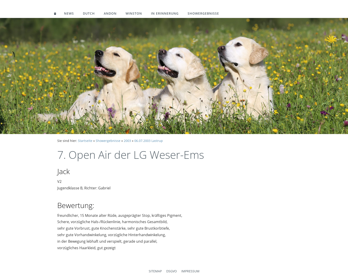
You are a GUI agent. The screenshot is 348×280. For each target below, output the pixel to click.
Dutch (89, 13)
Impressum (190, 271)
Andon (110, 13)
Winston (134, 13)
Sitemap (155, 271)
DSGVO (171, 271)
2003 (127, 141)
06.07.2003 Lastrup (148, 141)
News (69, 13)
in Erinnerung (165, 13)
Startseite (85, 141)
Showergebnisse (203, 13)
